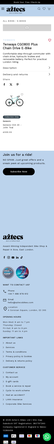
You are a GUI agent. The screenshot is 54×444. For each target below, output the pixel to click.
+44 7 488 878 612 (18, 294)
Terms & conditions (16, 352)
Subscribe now (18, 171)
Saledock (8, 423)
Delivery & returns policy (19, 361)
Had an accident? (15, 395)
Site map (37, 420)
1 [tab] (27, 28)
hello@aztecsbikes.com (20, 302)
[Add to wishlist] (21, 95)
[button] (2, 9)
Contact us (12, 372)
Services (10, 347)
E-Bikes (21, 21)
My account (12, 377)
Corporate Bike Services (19, 404)
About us (10, 343)
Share (6, 79)
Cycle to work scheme (18, 390)
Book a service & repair (18, 386)
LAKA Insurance (14, 399)
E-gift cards (12, 381)
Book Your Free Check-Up (27, 2)
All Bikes (9, 21)
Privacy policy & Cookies (19, 356)
